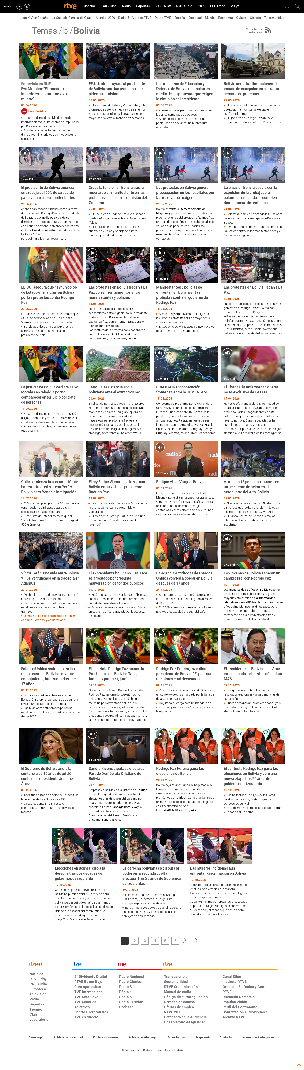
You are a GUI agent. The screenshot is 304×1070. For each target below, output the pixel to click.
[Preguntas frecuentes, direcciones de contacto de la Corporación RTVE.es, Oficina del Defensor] (226, 1037)
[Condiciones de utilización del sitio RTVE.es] (35, 1037)
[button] (184, 940)
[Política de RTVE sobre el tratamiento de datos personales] (68, 1037)
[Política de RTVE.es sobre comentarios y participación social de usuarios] (259, 1037)
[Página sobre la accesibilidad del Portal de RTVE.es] (176, 1037)
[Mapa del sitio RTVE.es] (203, 1037)
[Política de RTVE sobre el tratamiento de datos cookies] (105, 1037)
